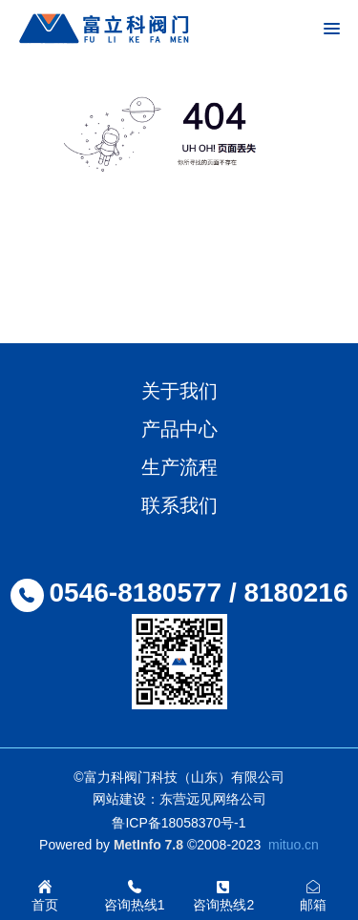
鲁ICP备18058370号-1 (178, 822)
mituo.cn (293, 844)
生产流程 (179, 467)
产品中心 (179, 429)
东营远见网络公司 (212, 799)
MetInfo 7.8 (148, 844)
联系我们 (179, 505)
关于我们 (179, 390)
